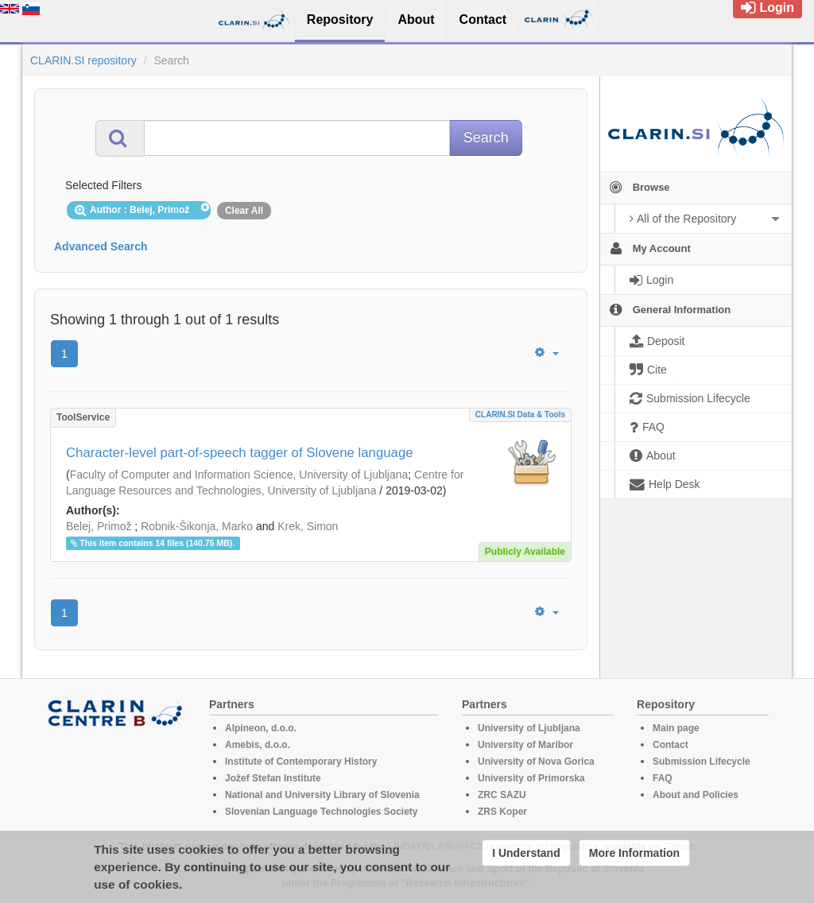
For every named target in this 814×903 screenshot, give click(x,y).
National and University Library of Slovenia (322, 794)
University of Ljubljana (529, 728)
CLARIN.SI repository (83, 60)
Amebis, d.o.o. (257, 744)
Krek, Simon (307, 526)
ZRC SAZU (502, 794)
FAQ (663, 778)
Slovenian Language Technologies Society (321, 811)
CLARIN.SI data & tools (520, 414)
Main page (676, 728)
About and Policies (695, 794)
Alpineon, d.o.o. (261, 728)
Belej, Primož (98, 526)
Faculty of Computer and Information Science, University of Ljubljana (239, 474)
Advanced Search (101, 246)
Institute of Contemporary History (301, 761)
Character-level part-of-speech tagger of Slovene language (239, 452)
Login (767, 7)
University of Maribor (525, 744)
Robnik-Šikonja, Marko (197, 526)
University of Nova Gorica (536, 761)
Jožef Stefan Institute (273, 778)
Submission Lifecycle (701, 761)
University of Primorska (531, 778)
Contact (670, 744)
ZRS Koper (502, 811)
